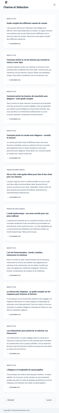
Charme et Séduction (16, 7)
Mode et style (11, 19)
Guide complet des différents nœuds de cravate (27, 23)
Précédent (10, 400)
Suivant (50, 400)
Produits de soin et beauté (16, 170)
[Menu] (54, 5)
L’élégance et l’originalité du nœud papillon (25, 370)
